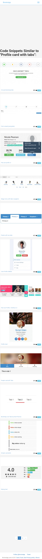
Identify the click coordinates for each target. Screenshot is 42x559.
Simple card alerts (6, 453)
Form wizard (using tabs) (8, 126)
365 (35, 308)
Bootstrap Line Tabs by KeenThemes (11, 416)
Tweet (29, 554)
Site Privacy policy (29, 557)
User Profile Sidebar (6, 271)
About (37, 557)
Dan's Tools (19, 557)
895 (35, 90)
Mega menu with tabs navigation (10, 199)
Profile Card (4, 344)
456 (35, 163)
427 (35, 235)
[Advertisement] (20, 25)
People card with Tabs (7, 380)
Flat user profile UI (6, 162)
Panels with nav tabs (6, 235)
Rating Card (4, 489)
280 (35, 417)
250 (35, 489)
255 (35, 453)
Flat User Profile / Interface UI (9, 307)
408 (35, 272)
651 (35, 126)
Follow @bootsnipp (19, 554)
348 (35, 344)
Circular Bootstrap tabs (7, 90)
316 (35, 380)
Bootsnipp (7, 2)
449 (35, 199)
